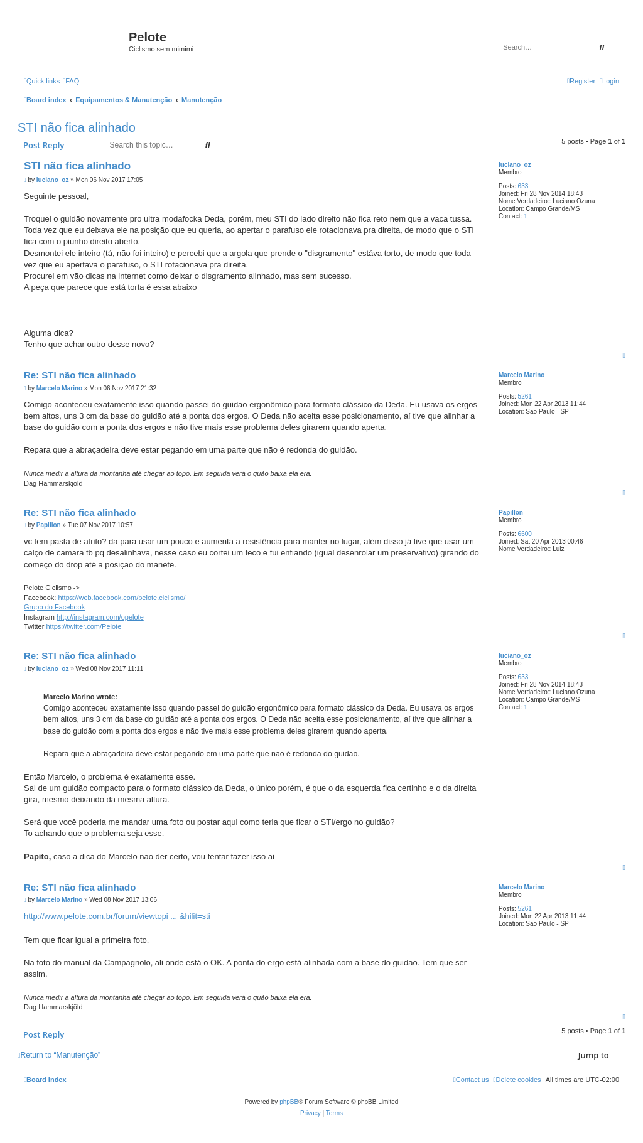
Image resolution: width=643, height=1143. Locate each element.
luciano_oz (515, 164)
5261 (525, 396)
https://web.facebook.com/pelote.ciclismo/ (121, 597)
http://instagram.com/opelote (100, 617)
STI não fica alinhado (77, 127)
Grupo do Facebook (54, 607)
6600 (525, 533)
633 (523, 186)
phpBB (288, 1101)
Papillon (511, 512)
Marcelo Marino (521, 375)
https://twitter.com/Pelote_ (85, 626)
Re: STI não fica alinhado (80, 375)
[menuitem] (71, 81)
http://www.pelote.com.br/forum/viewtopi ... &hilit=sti (117, 916)
